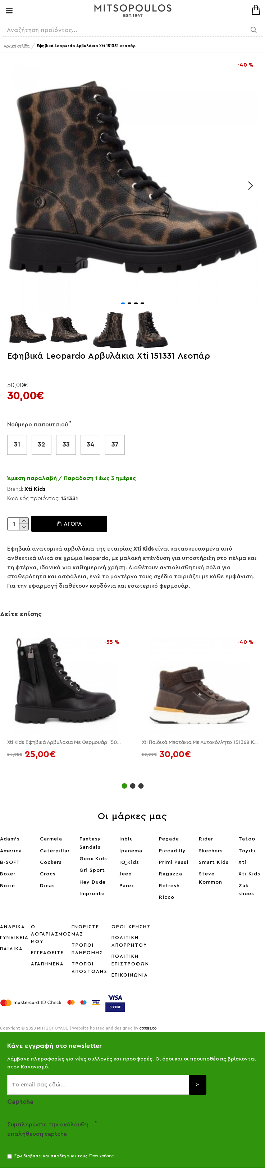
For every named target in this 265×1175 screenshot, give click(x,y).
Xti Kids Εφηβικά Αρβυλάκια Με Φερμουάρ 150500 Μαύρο (65, 742)
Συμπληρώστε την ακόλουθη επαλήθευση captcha (47, 1129)
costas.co (148, 1028)
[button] (250, 185)
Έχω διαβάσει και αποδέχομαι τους (61, 1156)
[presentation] (147, 1131)
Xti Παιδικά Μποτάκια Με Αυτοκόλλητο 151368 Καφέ (200, 742)
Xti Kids (35, 489)
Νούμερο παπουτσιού (37, 424)
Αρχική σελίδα (16, 46)
